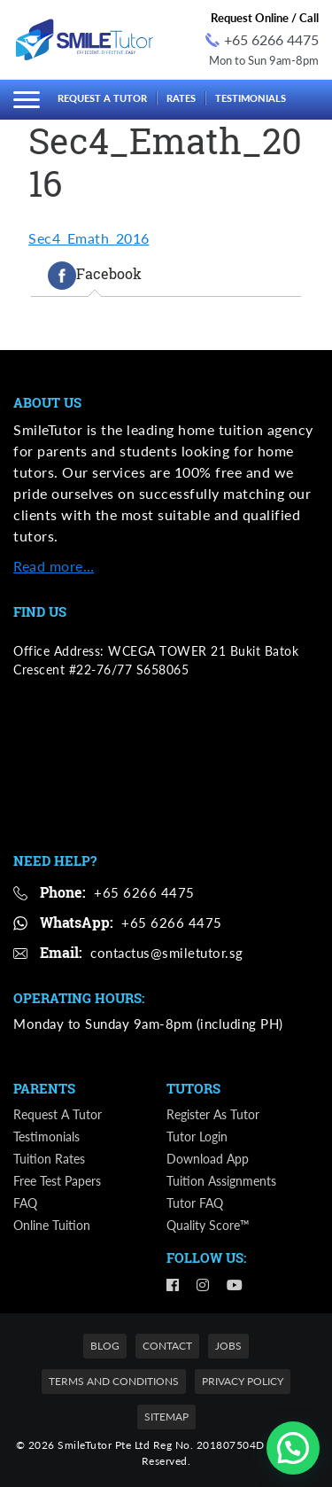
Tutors (193, 1088)
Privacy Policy (242, 1381)
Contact (167, 1345)
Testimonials (250, 98)
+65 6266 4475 (262, 39)
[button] (293, 1448)
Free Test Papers (57, 1180)
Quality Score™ (208, 1225)
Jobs (228, 1345)
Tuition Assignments (221, 1180)
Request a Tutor (102, 98)
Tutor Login (197, 1136)
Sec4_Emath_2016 (89, 238)
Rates (181, 98)
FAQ (25, 1203)
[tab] (95, 275)
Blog (105, 1345)
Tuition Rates (49, 1158)
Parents (44, 1088)
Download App (207, 1158)
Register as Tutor (212, 1114)
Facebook (95, 275)
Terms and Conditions (114, 1381)
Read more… (53, 565)
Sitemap (166, 1416)
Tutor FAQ (194, 1203)
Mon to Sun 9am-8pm (264, 60)
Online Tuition (51, 1225)
